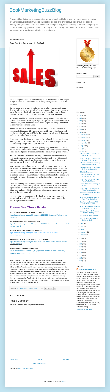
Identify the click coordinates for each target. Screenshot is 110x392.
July (81, 148)
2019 (80, 238)
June (82, 151)
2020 (80, 132)
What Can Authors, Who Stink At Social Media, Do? (89, 175)
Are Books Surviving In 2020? (89, 215)
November (84, 137)
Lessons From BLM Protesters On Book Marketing (89, 212)
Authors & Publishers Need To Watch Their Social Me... (89, 198)
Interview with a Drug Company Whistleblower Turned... (90, 163)
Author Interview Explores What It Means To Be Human (90, 159)
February (83, 232)
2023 (80, 124)
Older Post (65, 359)
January (83, 235)
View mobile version (39, 363)
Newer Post (14, 359)
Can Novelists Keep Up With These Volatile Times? (89, 203)
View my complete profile (84, 309)
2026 (80, 115)
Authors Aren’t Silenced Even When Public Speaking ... (89, 189)
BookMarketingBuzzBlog (36, 10)
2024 (80, 121)
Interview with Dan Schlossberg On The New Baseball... (90, 168)
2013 (80, 255)
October (83, 140)
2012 (80, 258)
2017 (80, 244)
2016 (80, 247)
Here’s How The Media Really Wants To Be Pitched (89, 180)
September (84, 143)
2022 (80, 126)
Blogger (63, 381)
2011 (80, 261)
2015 (80, 249)
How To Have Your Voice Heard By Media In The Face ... (90, 207)
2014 (80, 252)
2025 (80, 118)
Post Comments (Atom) (25, 368)
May (82, 223)
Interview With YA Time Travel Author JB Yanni (89, 154)
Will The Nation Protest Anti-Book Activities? (89, 219)
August (82, 146)
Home (40, 359)
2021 (80, 129)
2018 (80, 241)
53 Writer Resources (86, 172)
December (84, 134)
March (82, 229)
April (82, 226)
